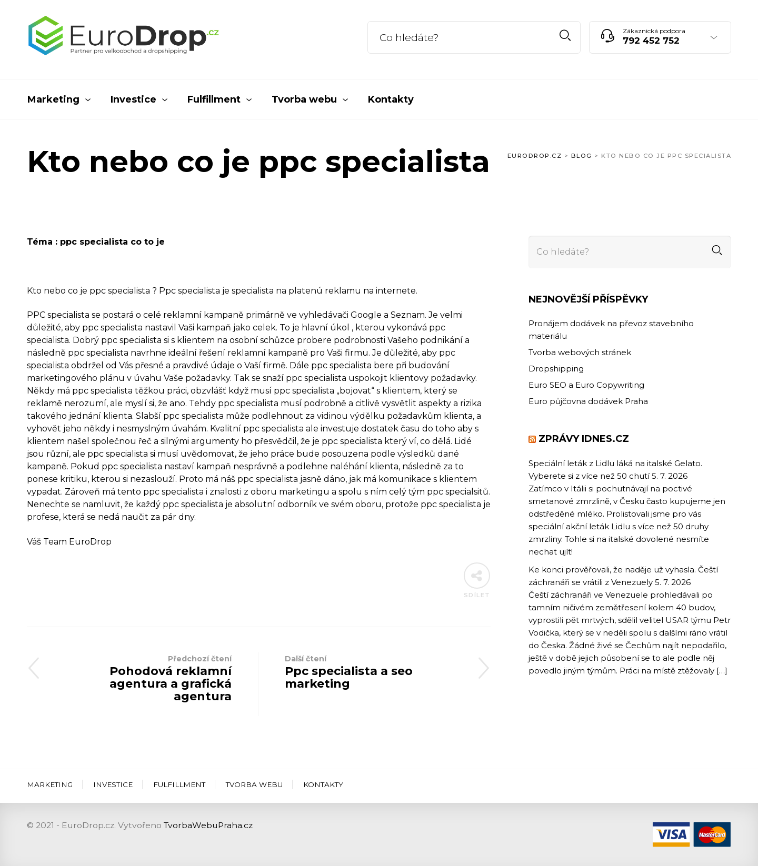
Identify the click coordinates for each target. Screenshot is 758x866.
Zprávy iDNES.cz (583, 439)
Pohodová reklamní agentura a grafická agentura (142, 677)
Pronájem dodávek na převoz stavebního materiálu (611, 329)
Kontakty (323, 784)
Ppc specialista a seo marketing (374, 671)
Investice (113, 784)
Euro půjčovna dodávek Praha (588, 401)
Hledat (565, 35)
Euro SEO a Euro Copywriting (586, 385)
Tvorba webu (254, 784)
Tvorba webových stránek (579, 352)
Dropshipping (556, 369)
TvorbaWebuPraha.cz (208, 825)
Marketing (50, 784)
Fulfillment (179, 784)
